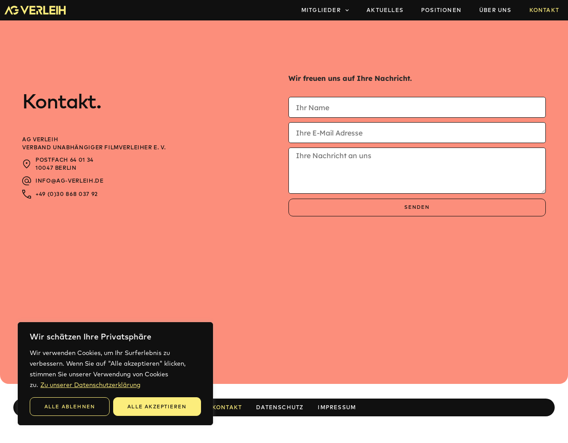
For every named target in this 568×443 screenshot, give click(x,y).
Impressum (337, 407)
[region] (115, 373)
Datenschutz (280, 407)
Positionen (441, 10)
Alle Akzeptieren (156, 406)
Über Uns (495, 10)
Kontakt (544, 10)
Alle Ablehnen (69, 406)
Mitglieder (325, 10)
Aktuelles (385, 10)
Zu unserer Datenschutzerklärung (90, 385)
